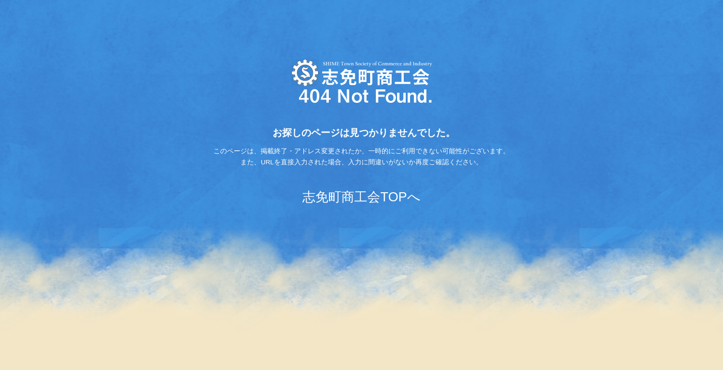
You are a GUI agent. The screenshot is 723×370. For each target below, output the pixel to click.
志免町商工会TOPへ (361, 196)
